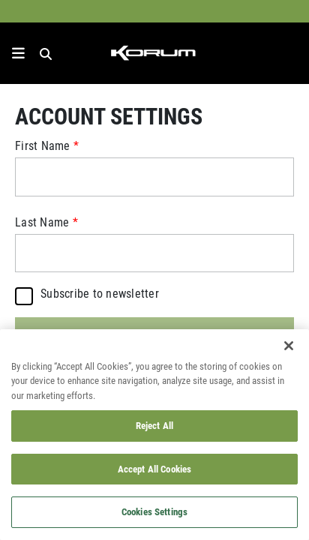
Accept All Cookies (154, 469)
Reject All (154, 425)
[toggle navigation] (18, 53)
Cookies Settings (155, 511)
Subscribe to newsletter (99, 294)
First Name (42, 146)
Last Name (42, 222)
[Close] (288, 345)
